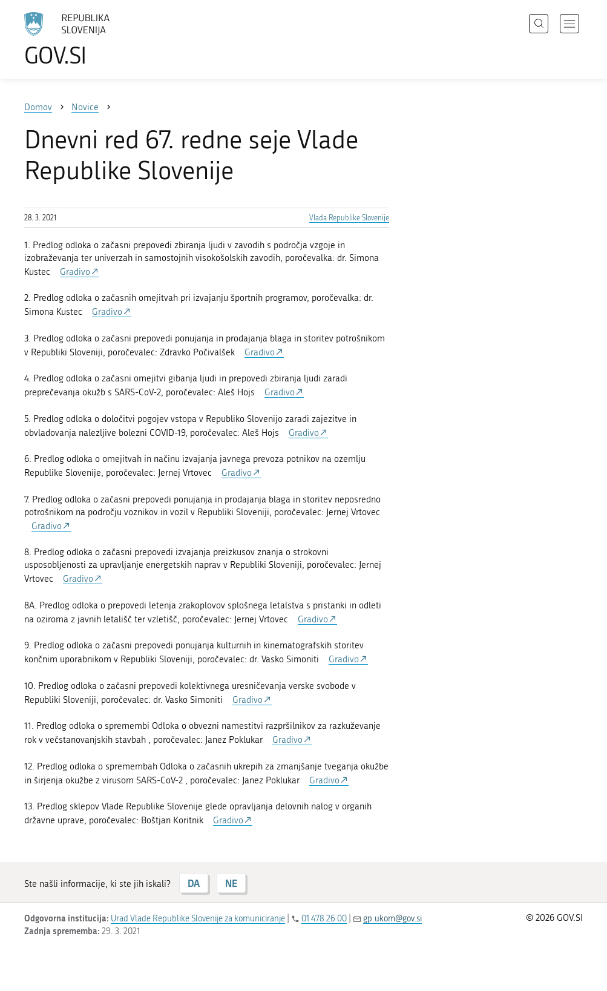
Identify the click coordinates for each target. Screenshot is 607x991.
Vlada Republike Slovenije (349, 218)
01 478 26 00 (324, 919)
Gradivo (75, 271)
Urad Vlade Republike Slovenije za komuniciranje (198, 919)
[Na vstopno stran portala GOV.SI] (84, 39)
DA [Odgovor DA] (194, 883)
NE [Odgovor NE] (231, 883)
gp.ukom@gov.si (392, 919)
